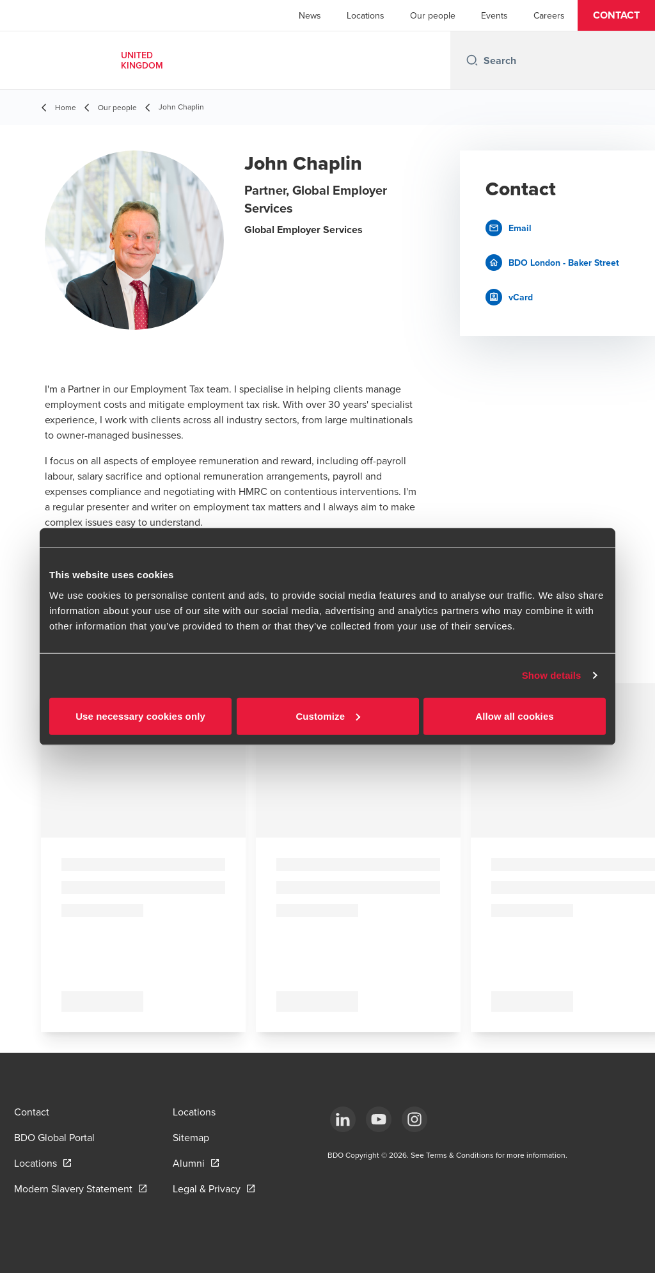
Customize (328, 715)
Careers (549, 15)
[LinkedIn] (343, 1119)
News (310, 15)
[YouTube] (378, 1119)
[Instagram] (414, 1119)
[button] (616, 15)
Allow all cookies (514, 715)
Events (494, 15)
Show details (551, 675)
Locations (365, 15)
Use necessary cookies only (140, 715)
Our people (432, 15)
